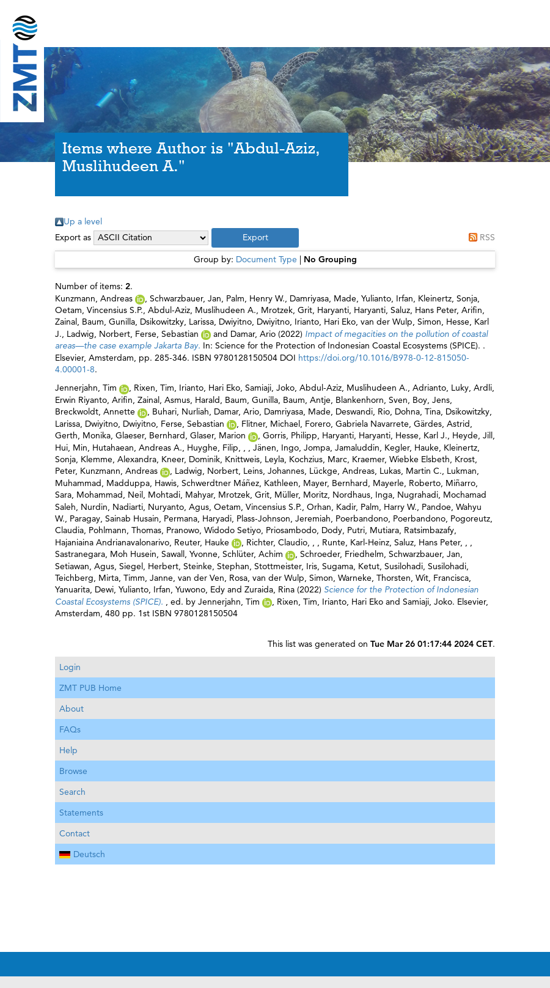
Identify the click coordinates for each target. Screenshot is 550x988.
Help (68, 750)
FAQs (70, 729)
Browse (73, 770)
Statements (81, 812)
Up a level (83, 221)
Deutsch (82, 854)
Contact (74, 833)
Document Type (266, 259)
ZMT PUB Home (90, 687)
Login (70, 667)
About (71, 708)
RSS (487, 237)
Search (72, 791)
